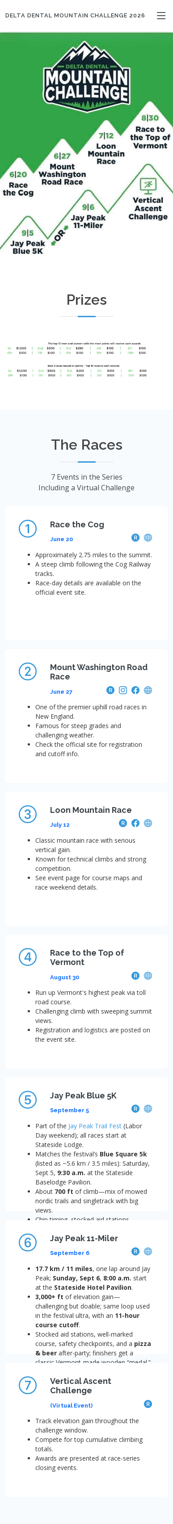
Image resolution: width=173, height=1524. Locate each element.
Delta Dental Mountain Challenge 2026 (75, 15)
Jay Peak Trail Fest (95, 1126)
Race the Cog (77, 524)
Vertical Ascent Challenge (80, 1386)
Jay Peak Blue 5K (83, 1095)
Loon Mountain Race (91, 810)
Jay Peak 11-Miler (84, 1238)
